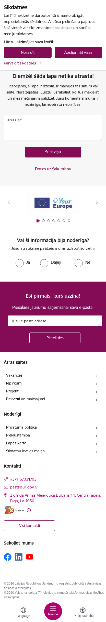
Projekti (12, 391)
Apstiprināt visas (78, 52)
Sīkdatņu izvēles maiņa (25, 450)
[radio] (23, 262)
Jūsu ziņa (14, 120)
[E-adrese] (14, 510)
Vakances (14, 375)
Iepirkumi (14, 383)
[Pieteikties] (54, 338)
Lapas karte (16, 443)
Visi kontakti (29, 525)
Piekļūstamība (18, 435)
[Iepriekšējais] (9, 202)
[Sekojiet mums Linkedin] (18, 557)
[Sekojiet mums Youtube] (29, 557)
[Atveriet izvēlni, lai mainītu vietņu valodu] (23, 613)
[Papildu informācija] (29, 510)
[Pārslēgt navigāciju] (53, 611)
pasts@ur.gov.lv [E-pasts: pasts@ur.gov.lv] (23, 487)
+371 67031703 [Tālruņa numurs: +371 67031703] (23, 479)
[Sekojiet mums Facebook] (7, 557)
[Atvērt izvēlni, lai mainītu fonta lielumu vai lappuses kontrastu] (83, 613)
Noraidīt (27, 52)
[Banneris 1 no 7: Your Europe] (53, 202)
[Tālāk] (97, 202)
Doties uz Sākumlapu (53, 168)
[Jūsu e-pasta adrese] (55, 320)
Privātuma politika (21, 427)
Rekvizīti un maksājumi (25, 398)
